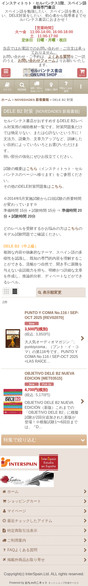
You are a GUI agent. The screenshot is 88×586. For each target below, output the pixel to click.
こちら (31, 169)
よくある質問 (59, 57)
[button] (6, 72)
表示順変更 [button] (49, 292)
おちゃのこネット (36, 582)
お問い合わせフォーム (36, 61)
